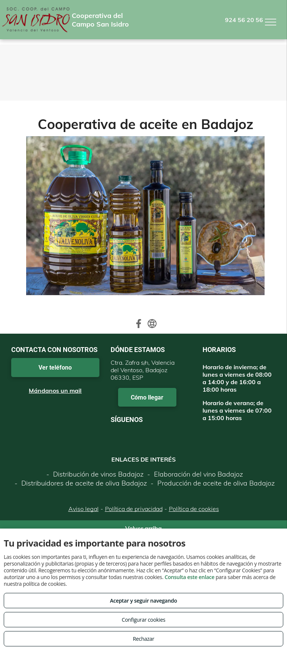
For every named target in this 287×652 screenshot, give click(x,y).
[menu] (270, 22)
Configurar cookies (144, 619)
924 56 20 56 (244, 20)
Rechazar (143, 638)
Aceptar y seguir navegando (143, 600)
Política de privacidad (134, 508)
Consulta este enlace (189, 577)
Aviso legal (83, 508)
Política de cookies (194, 508)
